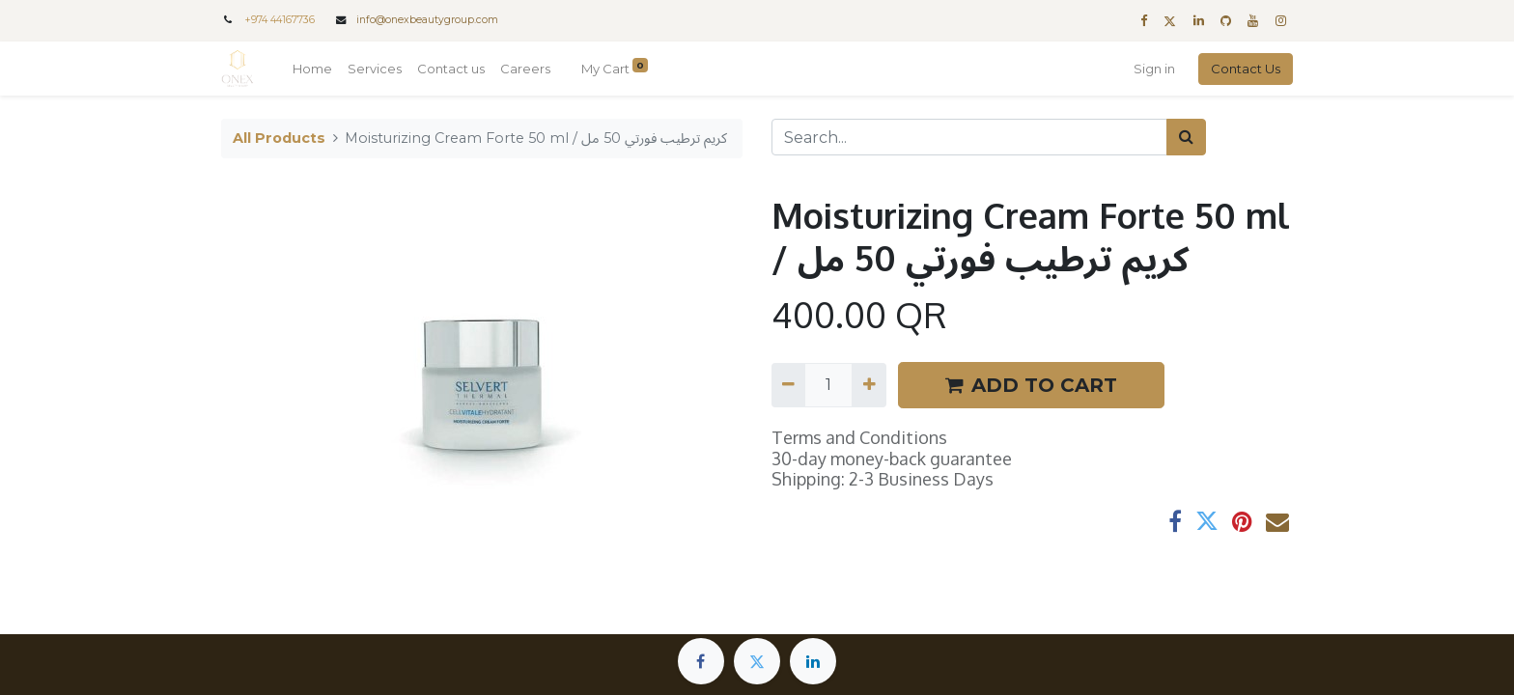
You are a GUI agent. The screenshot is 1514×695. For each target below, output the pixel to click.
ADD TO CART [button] (1031, 385)
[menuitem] (312, 69)
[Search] (1186, 137)
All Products (279, 138)
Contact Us (1245, 68)
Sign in (1154, 68)
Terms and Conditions (859, 437)
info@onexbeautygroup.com (427, 20)
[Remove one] (788, 385)
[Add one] (868, 385)
